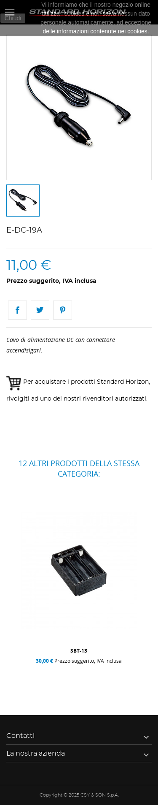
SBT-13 (78, 650)
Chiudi (13, 18)
